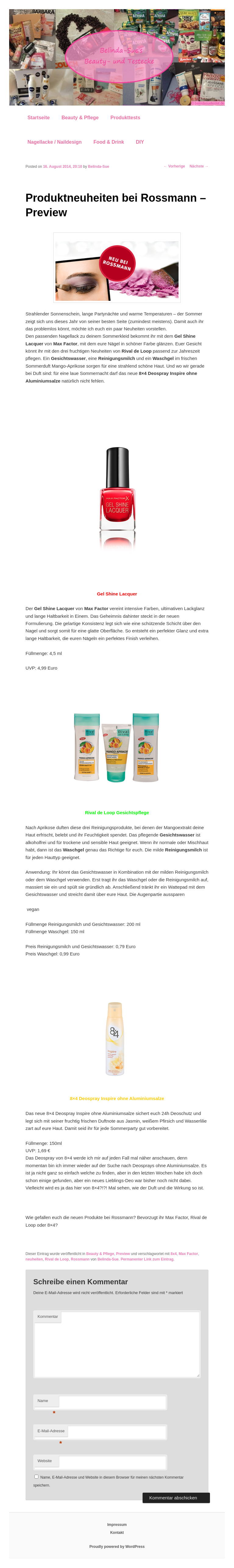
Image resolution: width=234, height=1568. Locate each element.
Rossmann (80, 1259)
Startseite (38, 117)
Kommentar (47, 1316)
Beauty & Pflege (80, 117)
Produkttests (125, 117)
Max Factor (188, 1254)
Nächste (199, 166)
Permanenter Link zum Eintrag (147, 1259)
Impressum (117, 1525)
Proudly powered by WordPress (116, 1547)
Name (46, 1402)
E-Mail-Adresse (51, 1433)
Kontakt (117, 1532)
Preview (123, 1254)
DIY (140, 142)
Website (44, 1460)
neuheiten (34, 1259)
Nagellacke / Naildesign (54, 142)
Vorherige (174, 166)
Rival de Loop (57, 1259)
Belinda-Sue (98, 166)
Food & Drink (109, 142)
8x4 (174, 1254)
